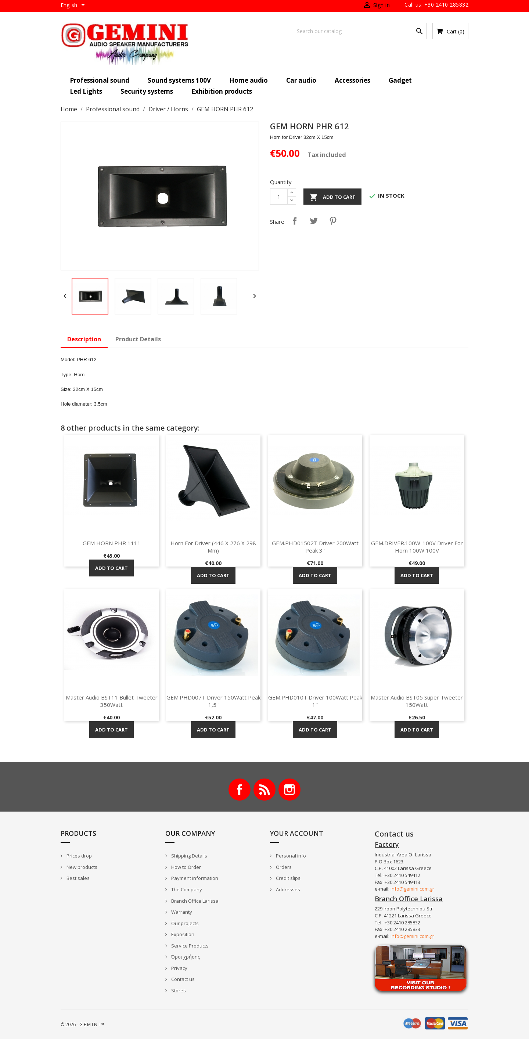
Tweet (313, 220)
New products (81, 867)
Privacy (178, 968)
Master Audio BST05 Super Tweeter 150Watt (417, 701)
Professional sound (99, 80)
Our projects (184, 923)
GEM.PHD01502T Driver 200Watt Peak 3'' (315, 546)
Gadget (400, 80)
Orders (283, 867)
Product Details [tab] (138, 339)
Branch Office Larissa (194, 901)
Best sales (77, 878)
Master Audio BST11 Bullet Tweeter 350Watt (112, 701)
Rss (264, 790)
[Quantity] (279, 196)
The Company (186, 889)
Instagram (289, 790)
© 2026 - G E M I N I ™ (82, 1024)
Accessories (352, 80)
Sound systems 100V (179, 80)
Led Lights (86, 91)
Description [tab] (84, 339)
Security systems (146, 91)
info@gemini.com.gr (412, 888)
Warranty (181, 912)
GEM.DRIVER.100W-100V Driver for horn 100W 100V (417, 546)
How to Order (185, 867)
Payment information (194, 878)
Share (294, 220)
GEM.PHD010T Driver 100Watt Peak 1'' (315, 701)
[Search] (360, 31)
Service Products (189, 945)
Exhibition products (221, 91)
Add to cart (332, 197)
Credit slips (288, 878)
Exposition (182, 934)
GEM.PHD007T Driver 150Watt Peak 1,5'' (213, 701)
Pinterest (332, 220)
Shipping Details (188, 855)
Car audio (301, 80)
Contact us (182, 979)
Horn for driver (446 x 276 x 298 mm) (213, 546)
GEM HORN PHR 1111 (112, 543)
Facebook (239, 790)
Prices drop (78, 855)
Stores (178, 990)
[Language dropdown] (74, 5)
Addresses (287, 889)
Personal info (290, 855)
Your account (296, 833)
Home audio (248, 80)
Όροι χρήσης (185, 956)
